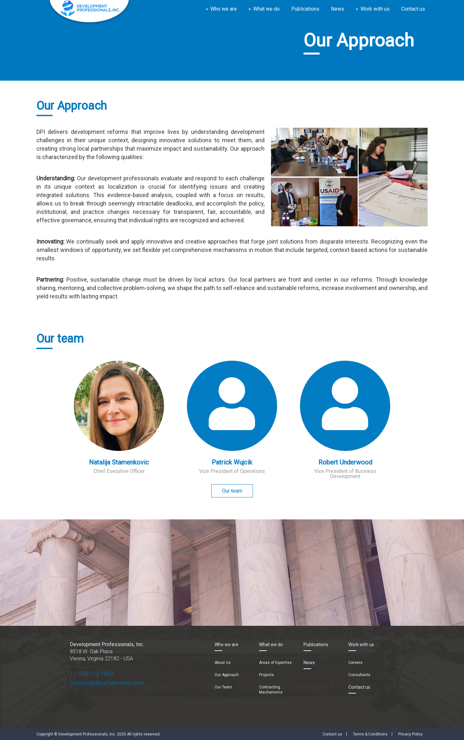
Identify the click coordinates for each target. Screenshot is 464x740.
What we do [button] (266, 9)
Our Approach (227, 675)
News (337, 9)
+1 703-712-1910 (91, 673)
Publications (305, 9)
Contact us (413, 9)
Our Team (223, 687)
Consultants (359, 675)
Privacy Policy (410, 734)
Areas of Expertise (275, 662)
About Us (223, 662)
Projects (266, 675)
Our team (232, 491)
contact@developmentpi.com (107, 682)
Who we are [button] (223, 9)
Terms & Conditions (370, 734)
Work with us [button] (375, 9)
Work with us (361, 644)
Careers (355, 662)
